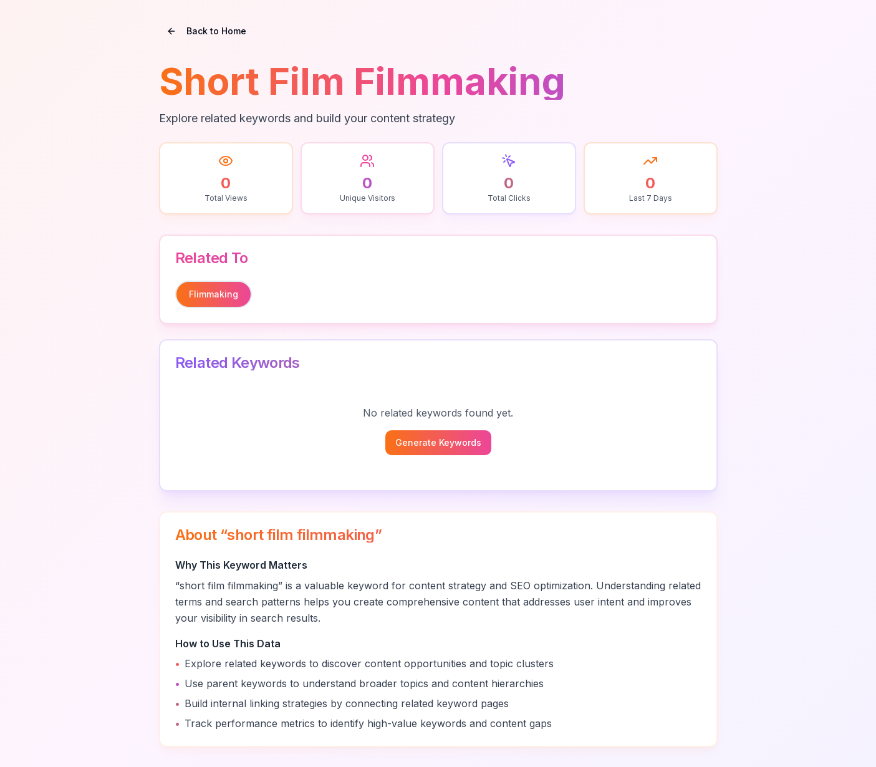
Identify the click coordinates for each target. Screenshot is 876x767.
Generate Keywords (438, 442)
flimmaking (213, 294)
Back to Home (206, 31)
